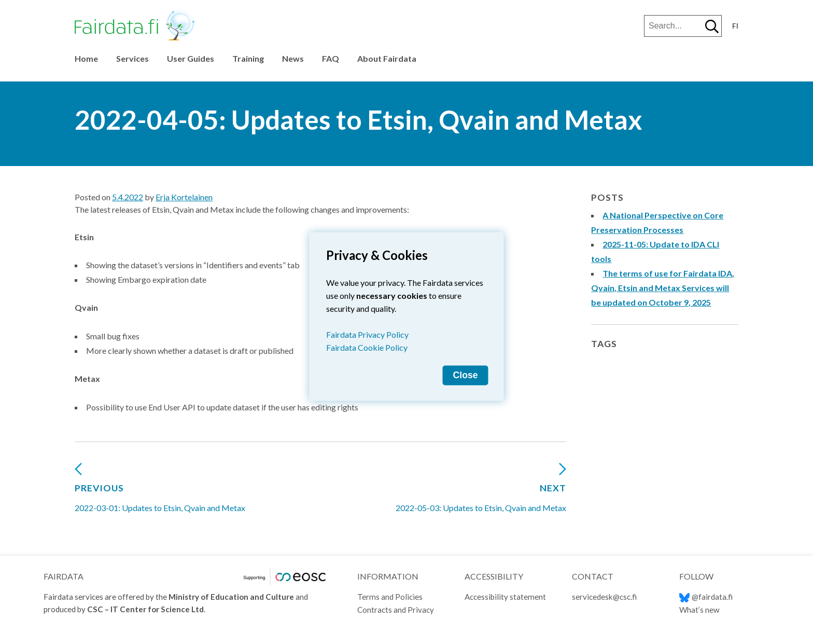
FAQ (330, 58)
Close (465, 375)
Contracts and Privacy (395, 609)
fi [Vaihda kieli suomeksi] (735, 26)
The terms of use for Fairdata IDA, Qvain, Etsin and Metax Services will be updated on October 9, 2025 (662, 287)
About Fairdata (386, 58)
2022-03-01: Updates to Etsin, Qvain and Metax (160, 491)
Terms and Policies (390, 596)
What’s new (699, 609)
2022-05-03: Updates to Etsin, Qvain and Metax (481, 491)
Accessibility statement (505, 596)
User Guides (190, 58)
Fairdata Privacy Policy (367, 334)
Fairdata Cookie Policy (367, 347)
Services (132, 58)
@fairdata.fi (706, 596)
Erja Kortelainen (184, 197)
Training (248, 58)
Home (86, 58)
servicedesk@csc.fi (604, 596)
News (293, 58)
